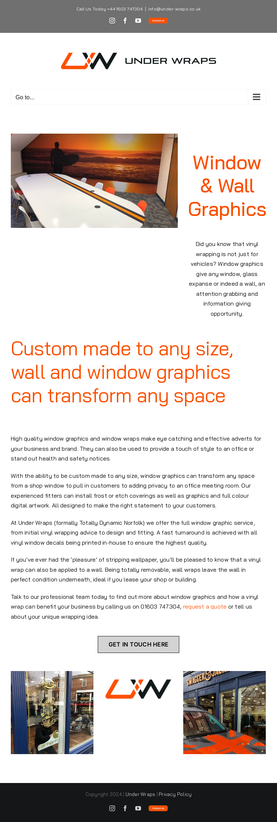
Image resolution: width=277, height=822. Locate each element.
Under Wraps (140, 794)
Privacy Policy (175, 794)
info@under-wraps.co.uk (174, 9)
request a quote (205, 606)
